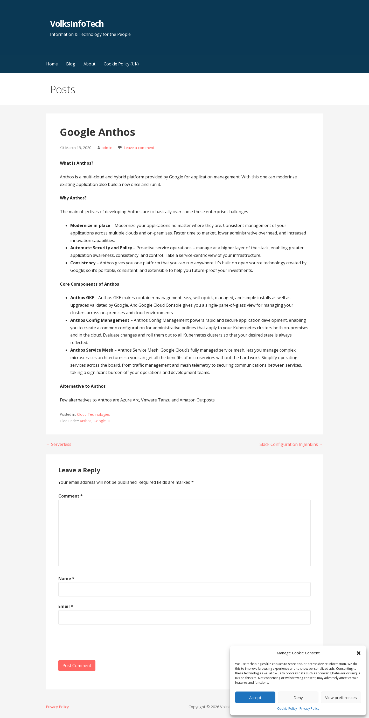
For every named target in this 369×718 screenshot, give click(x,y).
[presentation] (97, 643)
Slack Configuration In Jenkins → (291, 444)
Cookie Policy (287, 708)
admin (107, 147)
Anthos (86, 420)
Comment (70, 496)
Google (100, 420)
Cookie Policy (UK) (121, 64)
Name (66, 578)
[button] (358, 653)
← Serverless (58, 444)
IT (109, 420)
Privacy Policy (309, 708)
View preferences (341, 697)
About (89, 64)
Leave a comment (139, 147)
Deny (298, 697)
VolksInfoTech (77, 23)
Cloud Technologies (93, 414)
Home (52, 64)
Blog (70, 64)
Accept (255, 697)
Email (65, 606)
